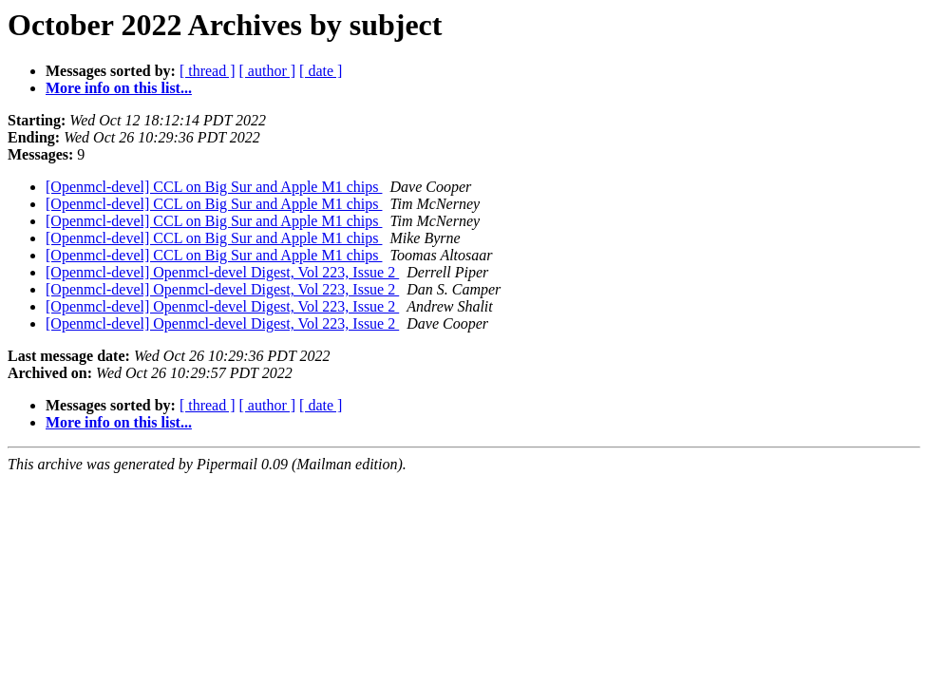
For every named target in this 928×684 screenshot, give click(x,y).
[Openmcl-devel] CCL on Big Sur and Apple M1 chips (214, 187)
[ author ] (267, 71)
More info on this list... (119, 88)
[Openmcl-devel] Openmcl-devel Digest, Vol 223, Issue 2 (222, 272)
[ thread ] (208, 71)
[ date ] (320, 71)
